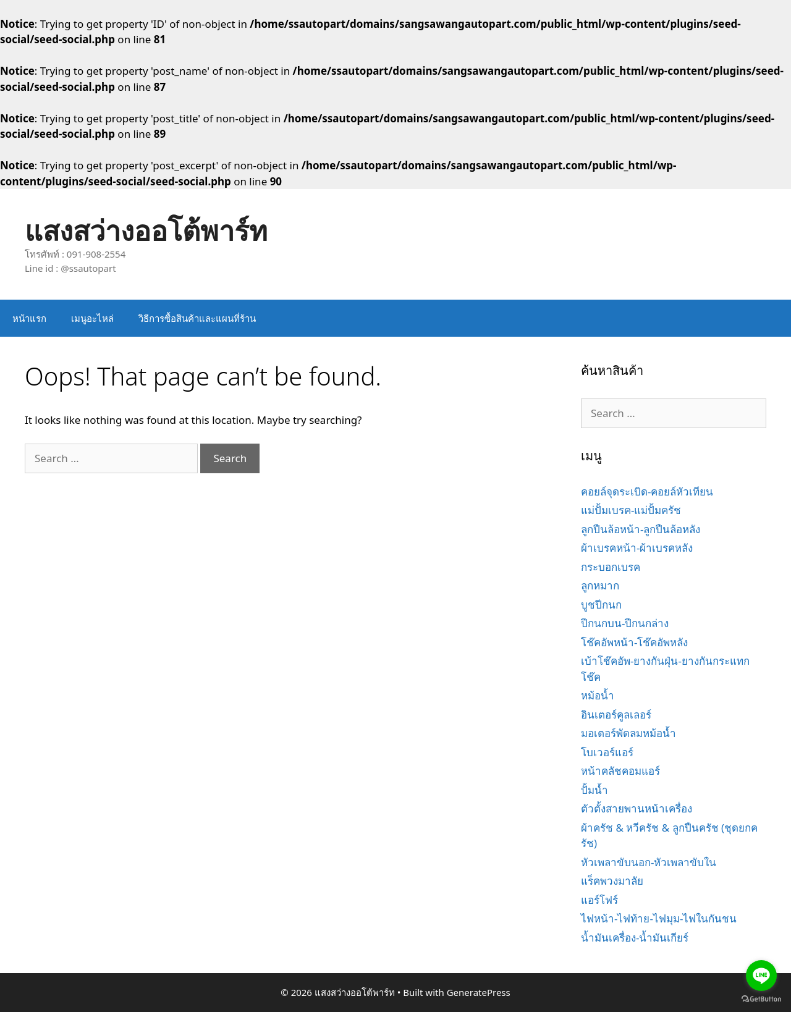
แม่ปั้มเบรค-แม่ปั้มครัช (631, 510)
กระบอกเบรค (610, 567)
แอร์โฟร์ (599, 900)
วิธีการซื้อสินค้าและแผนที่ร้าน (197, 318)
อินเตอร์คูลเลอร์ (616, 714)
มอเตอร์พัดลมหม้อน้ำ (628, 733)
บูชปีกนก (601, 604)
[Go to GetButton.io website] (761, 999)
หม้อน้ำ (597, 695)
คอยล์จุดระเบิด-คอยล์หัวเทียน (647, 491)
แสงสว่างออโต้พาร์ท (146, 230)
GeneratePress (478, 992)
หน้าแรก (29, 318)
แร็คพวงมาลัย (612, 881)
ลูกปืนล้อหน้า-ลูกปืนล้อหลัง (640, 529)
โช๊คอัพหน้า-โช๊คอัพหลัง (634, 642)
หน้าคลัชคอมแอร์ (620, 771)
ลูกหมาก (600, 585)
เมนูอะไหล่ (92, 318)
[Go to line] (761, 975)
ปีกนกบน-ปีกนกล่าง (625, 623)
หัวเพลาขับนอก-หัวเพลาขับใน (648, 862)
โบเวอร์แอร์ (607, 752)
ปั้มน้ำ (594, 790)
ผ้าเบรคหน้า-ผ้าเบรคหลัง (637, 548)
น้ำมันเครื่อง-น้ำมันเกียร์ (634, 937)
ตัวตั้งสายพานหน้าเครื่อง (636, 808)
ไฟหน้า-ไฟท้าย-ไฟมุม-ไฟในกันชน (659, 918)
